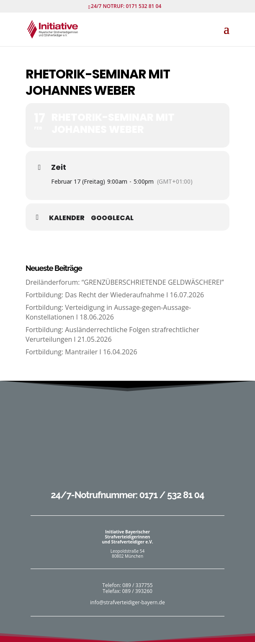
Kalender (67, 218)
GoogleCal (112, 218)
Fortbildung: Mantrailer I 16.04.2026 (81, 351)
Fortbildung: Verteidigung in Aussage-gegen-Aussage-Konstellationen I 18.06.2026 (108, 312)
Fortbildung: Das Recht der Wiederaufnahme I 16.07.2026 (115, 294)
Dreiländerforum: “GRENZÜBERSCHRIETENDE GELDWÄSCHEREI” (125, 282)
